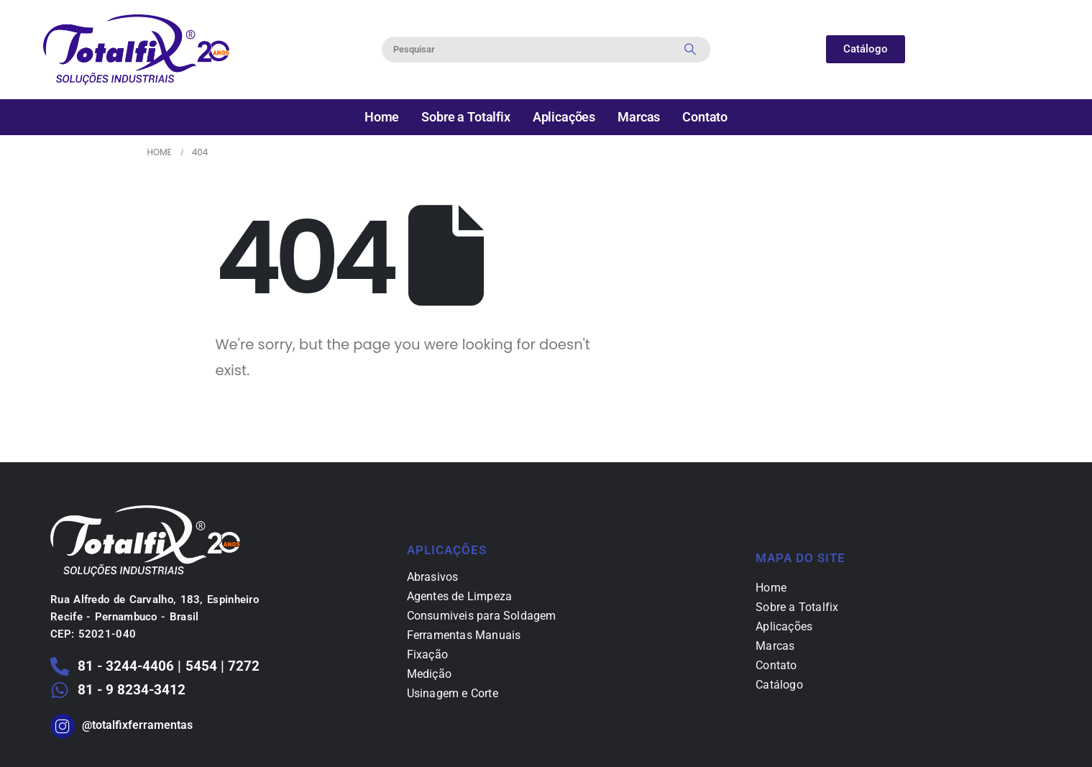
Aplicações (564, 116)
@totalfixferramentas (137, 725)
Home (381, 116)
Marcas (639, 116)
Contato (705, 116)
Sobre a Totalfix (465, 116)
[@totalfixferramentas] (62, 726)
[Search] (690, 49)
